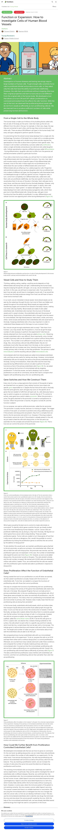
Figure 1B (40, 366)
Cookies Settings (29, 820)
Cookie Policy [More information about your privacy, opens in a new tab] (29, 816)
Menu (54, 6)
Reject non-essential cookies (29, 824)
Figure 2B (28, 555)
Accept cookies (29, 827)
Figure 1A (49, 196)
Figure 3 (50, 650)
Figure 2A (43, 422)
